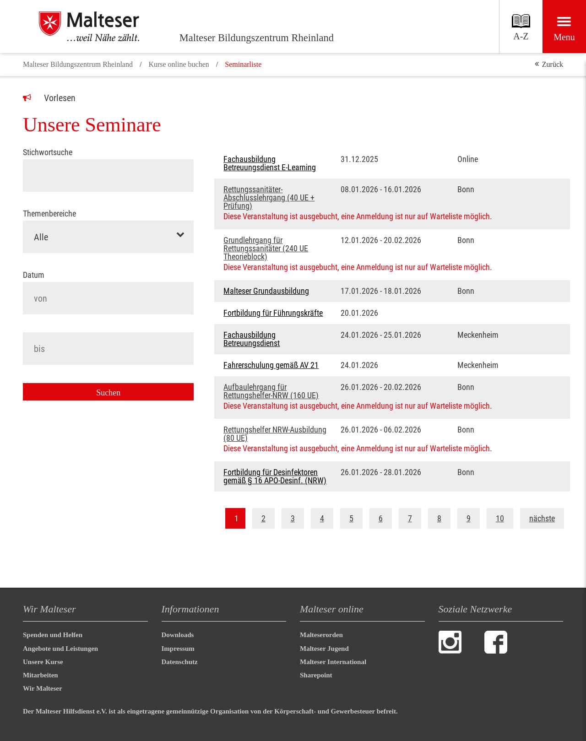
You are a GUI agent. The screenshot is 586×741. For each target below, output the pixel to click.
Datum (33, 274)
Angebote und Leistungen (60, 648)
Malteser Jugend (324, 648)
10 (500, 518)
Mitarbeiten (40, 675)
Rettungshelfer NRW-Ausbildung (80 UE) (274, 434)
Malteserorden (321, 634)
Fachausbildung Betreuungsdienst (251, 339)
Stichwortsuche (47, 152)
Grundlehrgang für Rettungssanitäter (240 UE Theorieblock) (265, 248)
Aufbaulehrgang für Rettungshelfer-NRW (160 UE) (271, 391)
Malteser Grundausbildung (266, 291)
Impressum (178, 648)
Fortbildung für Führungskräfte (273, 313)
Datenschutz (180, 661)
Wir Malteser (42, 688)
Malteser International (333, 661)
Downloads (178, 634)
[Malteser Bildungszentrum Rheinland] (100, 26)
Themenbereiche (49, 214)
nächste (542, 518)
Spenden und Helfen (52, 634)
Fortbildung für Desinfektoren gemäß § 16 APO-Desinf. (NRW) (274, 476)
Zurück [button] (552, 64)
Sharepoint (316, 675)
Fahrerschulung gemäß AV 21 (271, 365)
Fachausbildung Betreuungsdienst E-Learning (269, 163)
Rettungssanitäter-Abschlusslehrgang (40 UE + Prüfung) (269, 197)
